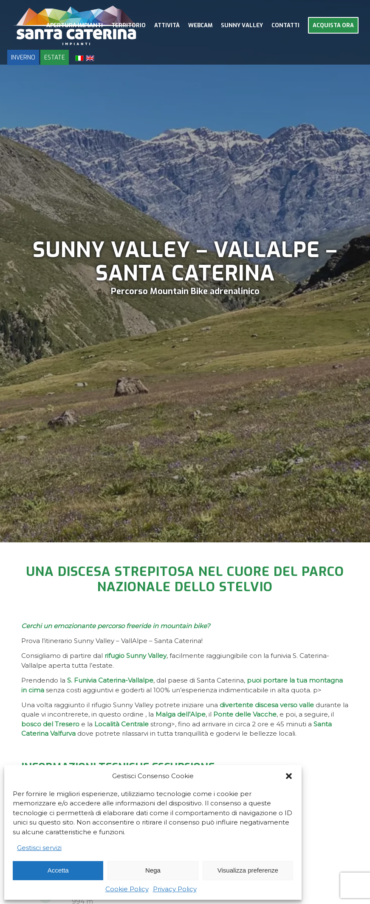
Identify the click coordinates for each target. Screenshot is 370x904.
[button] (289, 776)
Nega (153, 870)
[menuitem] (74, 25)
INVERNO (23, 57)
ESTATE (54, 57)
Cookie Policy (127, 889)
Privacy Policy (175, 889)
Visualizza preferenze (247, 870)
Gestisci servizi (39, 848)
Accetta (58, 870)
